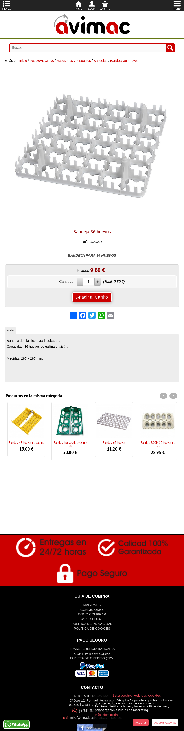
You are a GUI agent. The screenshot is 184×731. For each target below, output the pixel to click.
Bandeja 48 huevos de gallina (26, 442)
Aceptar (140, 722)
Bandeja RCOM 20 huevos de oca (158, 444)
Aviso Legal (92, 619)
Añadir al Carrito (92, 297)
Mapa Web (92, 605)
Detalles (10, 330)
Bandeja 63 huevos (114, 442)
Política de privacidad (91, 624)
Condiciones (92, 609)
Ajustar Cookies (165, 722)
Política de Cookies (92, 628)
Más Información (106, 714)
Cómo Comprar (92, 614)
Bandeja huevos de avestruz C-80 (70, 444)
